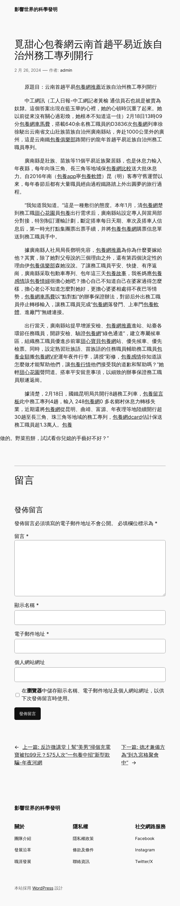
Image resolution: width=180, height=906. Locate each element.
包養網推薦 (88, 87)
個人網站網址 (29, 662)
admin (66, 70)
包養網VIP (46, 357)
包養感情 (131, 357)
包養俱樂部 (62, 139)
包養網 (140, 124)
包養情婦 (40, 281)
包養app (66, 176)
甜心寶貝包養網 (98, 341)
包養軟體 (91, 176)
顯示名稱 (26, 605)
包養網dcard (127, 417)
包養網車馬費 (34, 124)
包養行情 (80, 364)
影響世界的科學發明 (36, 9)
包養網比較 (118, 168)
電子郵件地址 (31, 634)
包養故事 (116, 273)
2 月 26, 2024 (27, 70)
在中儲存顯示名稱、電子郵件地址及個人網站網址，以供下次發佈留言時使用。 (93, 694)
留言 (21, 536)
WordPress (42, 887)
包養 (65, 213)
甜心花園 (45, 213)
